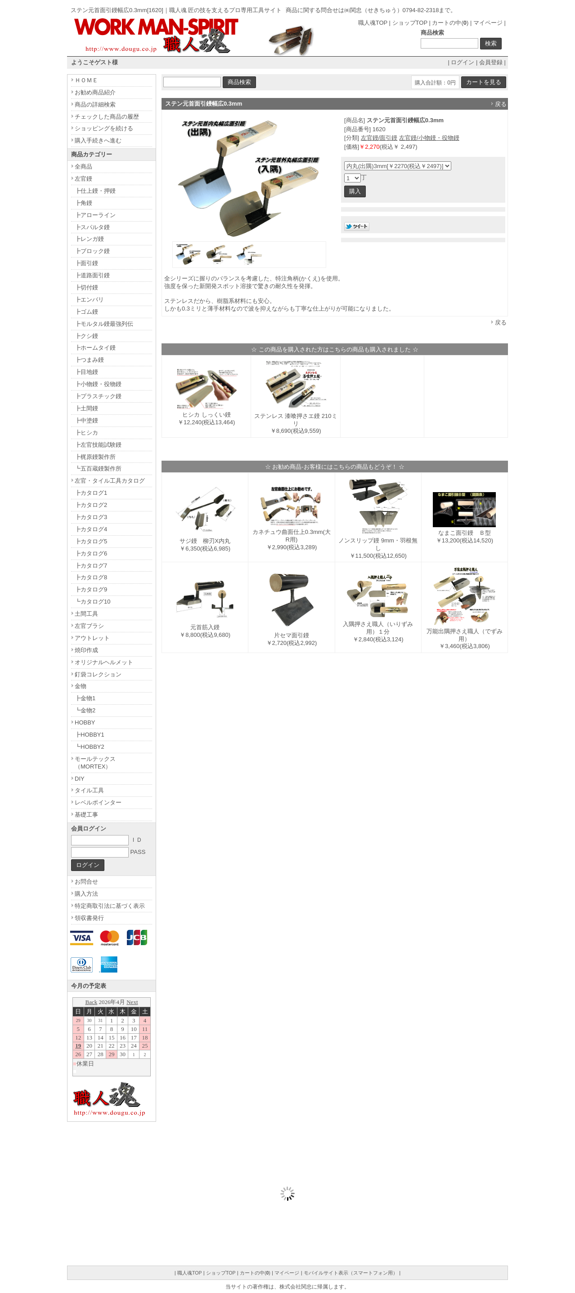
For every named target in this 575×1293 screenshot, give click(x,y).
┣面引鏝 (86, 263)
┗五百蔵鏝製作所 (98, 468)
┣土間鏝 (86, 408)
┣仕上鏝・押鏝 (95, 190)
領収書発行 (89, 918)
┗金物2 (85, 710)
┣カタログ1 (91, 492)
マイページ (488, 22)
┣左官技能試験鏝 (98, 444)
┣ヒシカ (86, 432)
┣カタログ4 (91, 529)
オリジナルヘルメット (104, 662)
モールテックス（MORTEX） (95, 762)
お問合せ (86, 881)
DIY (80, 778)
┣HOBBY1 (89, 734)
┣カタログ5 (91, 541)
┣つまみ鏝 (89, 359)
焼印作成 (86, 650)
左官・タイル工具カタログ (110, 480)
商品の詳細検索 (95, 104)
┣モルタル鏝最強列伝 (104, 323)
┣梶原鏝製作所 (95, 456)
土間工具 (86, 613)
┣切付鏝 (86, 287)
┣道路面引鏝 (92, 275)
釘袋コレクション (98, 674)
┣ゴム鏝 (86, 311)
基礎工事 (86, 814)
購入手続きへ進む (98, 140)
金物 (80, 686)
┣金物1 (85, 698)
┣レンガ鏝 (89, 238)
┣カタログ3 (91, 517)
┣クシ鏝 (86, 336)
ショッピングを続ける (104, 128)
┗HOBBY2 (89, 746)
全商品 (83, 166)
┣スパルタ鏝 (92, 227)
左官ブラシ (89, 625)
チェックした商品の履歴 (107, 116)
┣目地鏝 (86, 372)
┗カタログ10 (92, 601)
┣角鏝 (83, 203)
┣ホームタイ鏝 (95, 347)
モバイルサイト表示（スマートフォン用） (351, 1272)
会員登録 (491, 62)
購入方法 (86, 893)
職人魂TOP (372, 22)
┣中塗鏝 (86, 420)
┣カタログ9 (91, 589)
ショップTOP (409, 22)
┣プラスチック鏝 (98, 396)
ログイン (462, 62)
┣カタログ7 (91, 565)
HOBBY (85, 722)
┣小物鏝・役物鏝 (98, 384)
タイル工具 (89, 790)
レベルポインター (98, 802)
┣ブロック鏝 (92, 251)
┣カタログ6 (91, 553)
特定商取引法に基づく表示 (110, 905)
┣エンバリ (89, 299)
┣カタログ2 (91, 505)
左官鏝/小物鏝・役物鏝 (429, 137)
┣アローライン (95, 215)
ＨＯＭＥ (86, 80)
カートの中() (450, 22)
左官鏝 (83, 178)
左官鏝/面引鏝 (379, 137)
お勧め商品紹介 (95, 92)
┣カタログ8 (91, 577)
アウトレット (92, 638)
